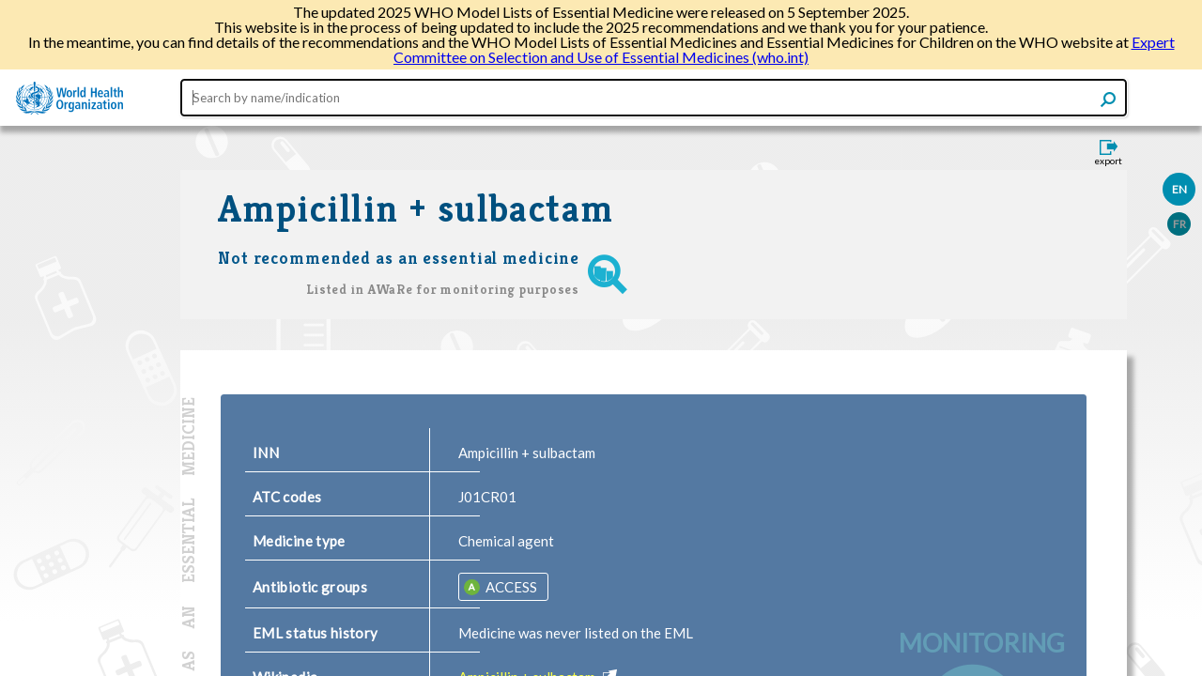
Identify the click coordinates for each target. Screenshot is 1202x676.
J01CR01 (487, 496)
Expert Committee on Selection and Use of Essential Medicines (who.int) (784, 49)
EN (1179, 189)
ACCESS (510, 586)
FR (1179, 224)
